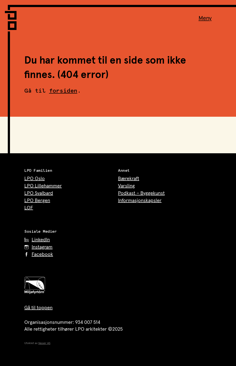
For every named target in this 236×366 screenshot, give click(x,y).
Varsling (126, 185)
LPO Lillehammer (43, 185)
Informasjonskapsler (140, 200)
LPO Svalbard (38, 193)
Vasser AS (44, 343)
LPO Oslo (34, 178)
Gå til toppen (38, 307)
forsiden (63, 91)
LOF (28, 207)
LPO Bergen (37, 200)
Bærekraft (128, 178)
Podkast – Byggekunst (141, 193)
